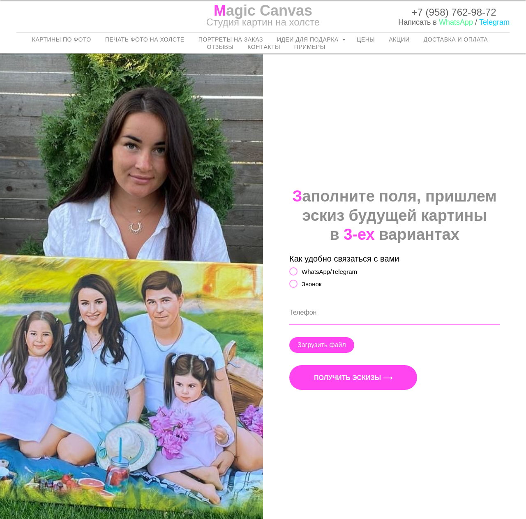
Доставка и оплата (456, 39)
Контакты (263, 47)
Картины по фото (61, 39)
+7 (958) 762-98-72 (454, 12)
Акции (399, 39)
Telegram (494, 22)
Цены (366, 39)
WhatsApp (456, 22)
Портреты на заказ (230, 39)
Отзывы (220, 47)
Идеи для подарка (308, 39)
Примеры (309, 47)
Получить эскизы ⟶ (353, 377)
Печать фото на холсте (145, 39)
